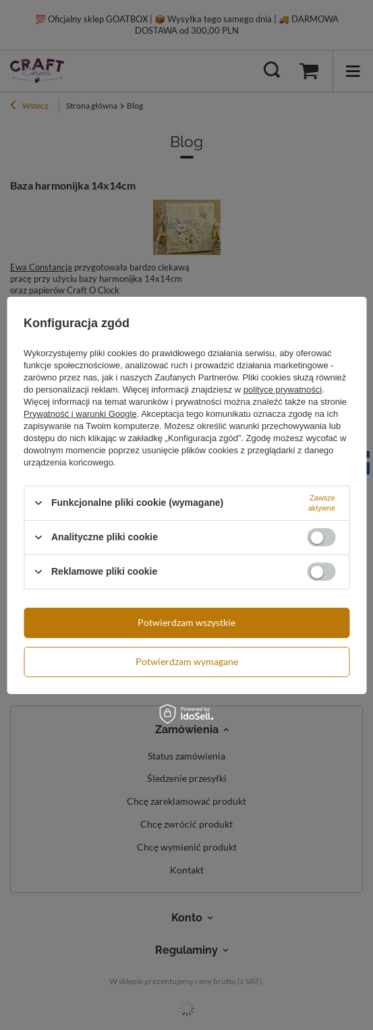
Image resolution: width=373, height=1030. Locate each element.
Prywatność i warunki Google (80, 413)
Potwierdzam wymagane (187, 661)
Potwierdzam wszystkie (186, 622)
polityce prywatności (282, 389)
